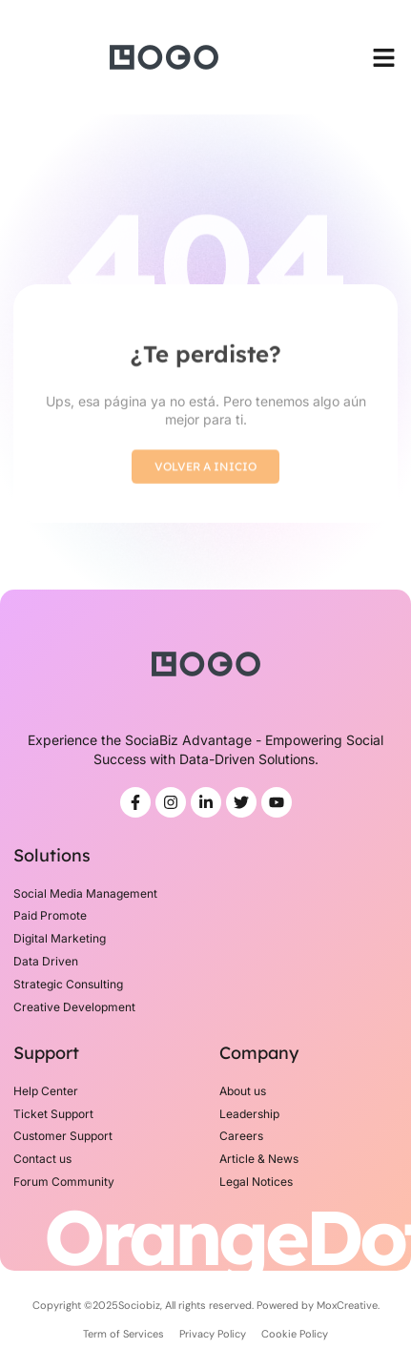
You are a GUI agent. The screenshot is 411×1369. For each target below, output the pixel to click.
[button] (384, 57)
